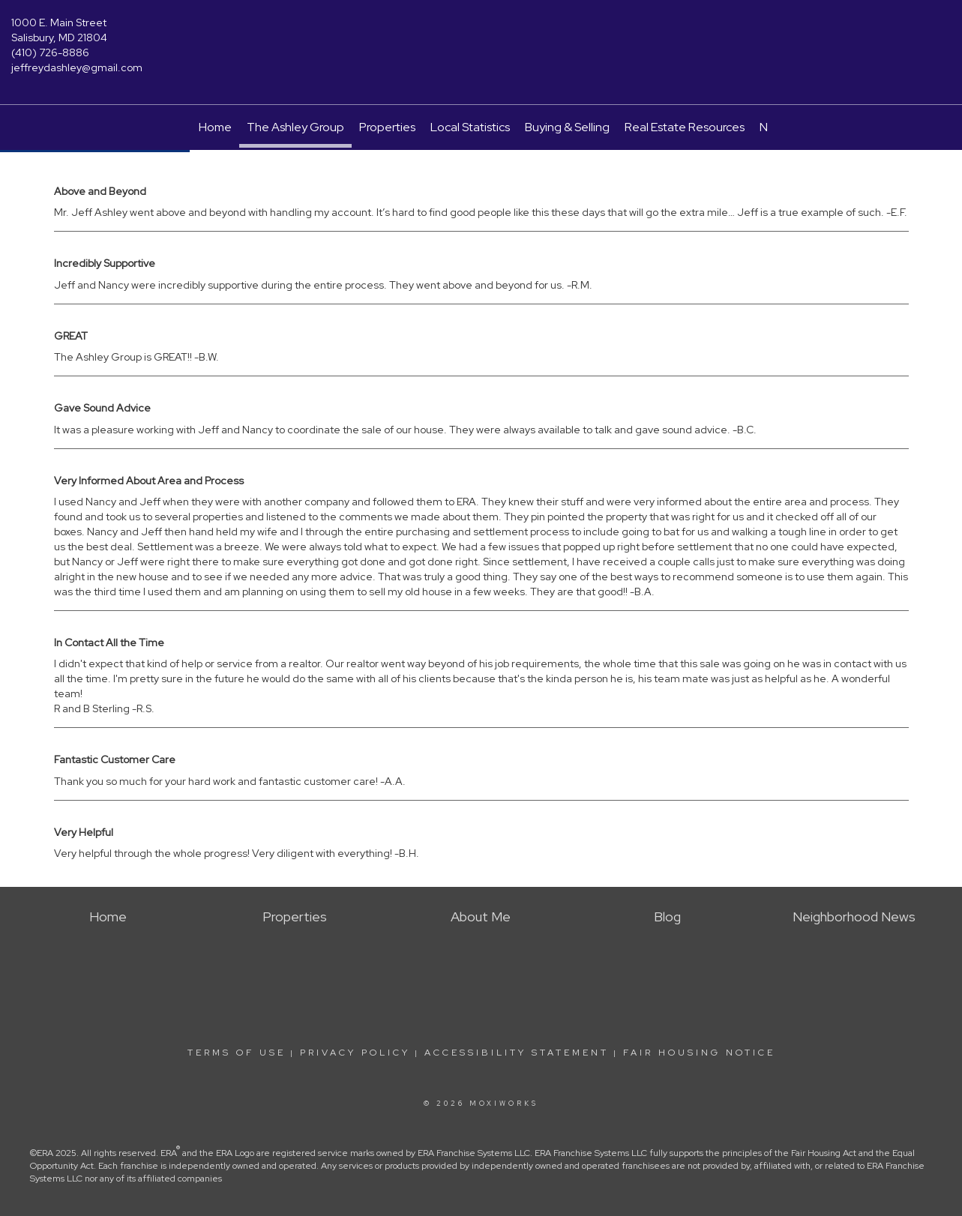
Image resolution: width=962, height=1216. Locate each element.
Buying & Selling (567, 127)
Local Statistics (470, 127)
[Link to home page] (481, 33)
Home (215, 127)
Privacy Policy (355, 1053)
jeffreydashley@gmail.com (76, 67)
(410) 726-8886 (50, 52)
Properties (387, 127)
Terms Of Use (236, 1053)
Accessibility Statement (516, 1053)
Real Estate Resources (685, 127)
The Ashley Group (295, 127)
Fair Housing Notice (699, 1053)
